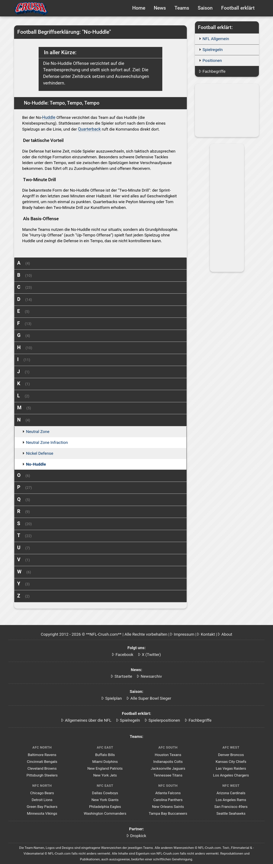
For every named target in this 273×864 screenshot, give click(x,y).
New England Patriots (105, 768)
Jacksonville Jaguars (168, 768)
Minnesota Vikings (42, 813)
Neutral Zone (37, 431)
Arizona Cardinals (230, 792)
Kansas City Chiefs (231, 761)
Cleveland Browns (42, 768)
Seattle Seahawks (230, 813)
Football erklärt (238, 8)
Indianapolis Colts (168, 761)
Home (138, 8)
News (160, 8)
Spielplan (113, 697)
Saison (205, 8)
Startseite (123, 675)
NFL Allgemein (216, 38)
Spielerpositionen (164, 719)
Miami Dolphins (105, 761)
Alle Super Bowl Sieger (150, 697)
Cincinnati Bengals (42, 761)
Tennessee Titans (168, 775)
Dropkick (138, 835)
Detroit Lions (42, 799)
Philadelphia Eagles (105, 806)
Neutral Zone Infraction (47, 442)
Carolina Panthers (168, 799)
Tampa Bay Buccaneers (168, 813)
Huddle (48, 117)
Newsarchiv (151, 675)
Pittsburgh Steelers (42, 775)
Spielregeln (213, 49)
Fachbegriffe (214, 71)
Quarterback (89, 128)
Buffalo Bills (105, 754)
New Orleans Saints (168, 806)
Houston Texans (168, 754)
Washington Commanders (105, 813)
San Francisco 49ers (231, 806)
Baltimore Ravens (42, 754)
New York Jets (105, 775)
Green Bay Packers (42, 806)
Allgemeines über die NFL (88, 719)
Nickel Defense (39, 452)
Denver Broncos (231, 754)
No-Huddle (36, 463)
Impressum (184, 633)
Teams (181, 8)
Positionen (212, 60)
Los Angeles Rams (231, 799)
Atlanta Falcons (168, 792)
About (226, 633)
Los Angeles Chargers (231, 775)
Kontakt (208, 633)
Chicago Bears (42, 792)
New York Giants (105, 799)
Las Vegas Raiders (231, 768)
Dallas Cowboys (105, 792)
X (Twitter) (151, 654)
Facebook (124, 654)
